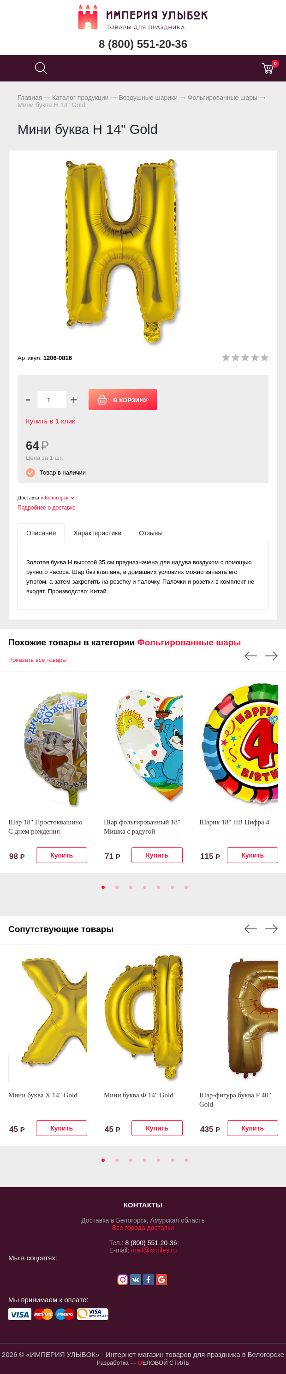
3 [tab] (129, 890)
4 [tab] (143, 890)
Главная (30, 97)
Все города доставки (143, 1227)
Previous (250, 656)
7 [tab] (184, 890)
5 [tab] (156, 890)
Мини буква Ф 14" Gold (138, 1095)
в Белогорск (55, 497)
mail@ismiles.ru (154, 1250)
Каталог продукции (80, 97)
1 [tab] (101, 890)
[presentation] (41, 532)
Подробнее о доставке (47, 507)
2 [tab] (115, 890)
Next (271, 656)
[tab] (41, 532)
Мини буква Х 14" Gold (42, 1095)
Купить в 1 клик (50, 421)
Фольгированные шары (222, 97)
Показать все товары (37, 659)
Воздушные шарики (148, 97)
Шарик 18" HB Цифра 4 (234, 822)
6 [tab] (170, 890)
